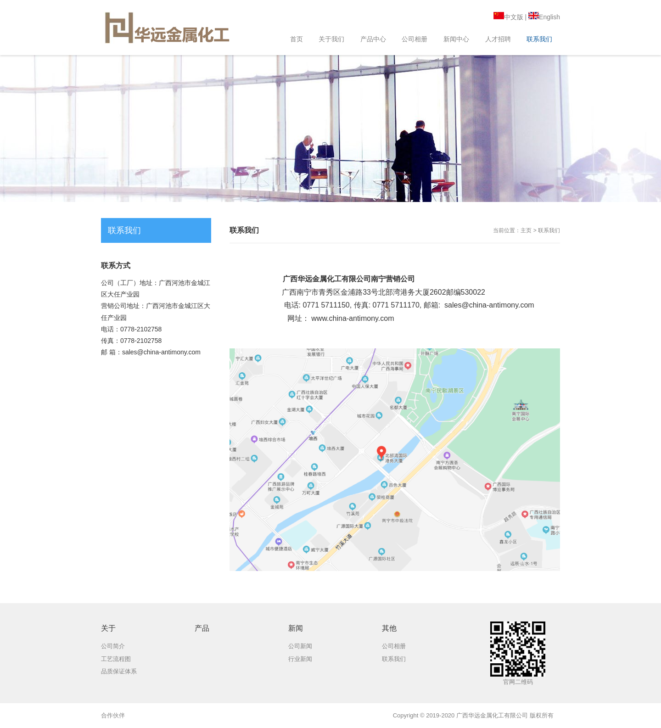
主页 (526, 230)
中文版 (508, 17)
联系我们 (549, 230)
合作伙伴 (113, 715)
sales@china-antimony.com (489, 305)
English (544, 17)
